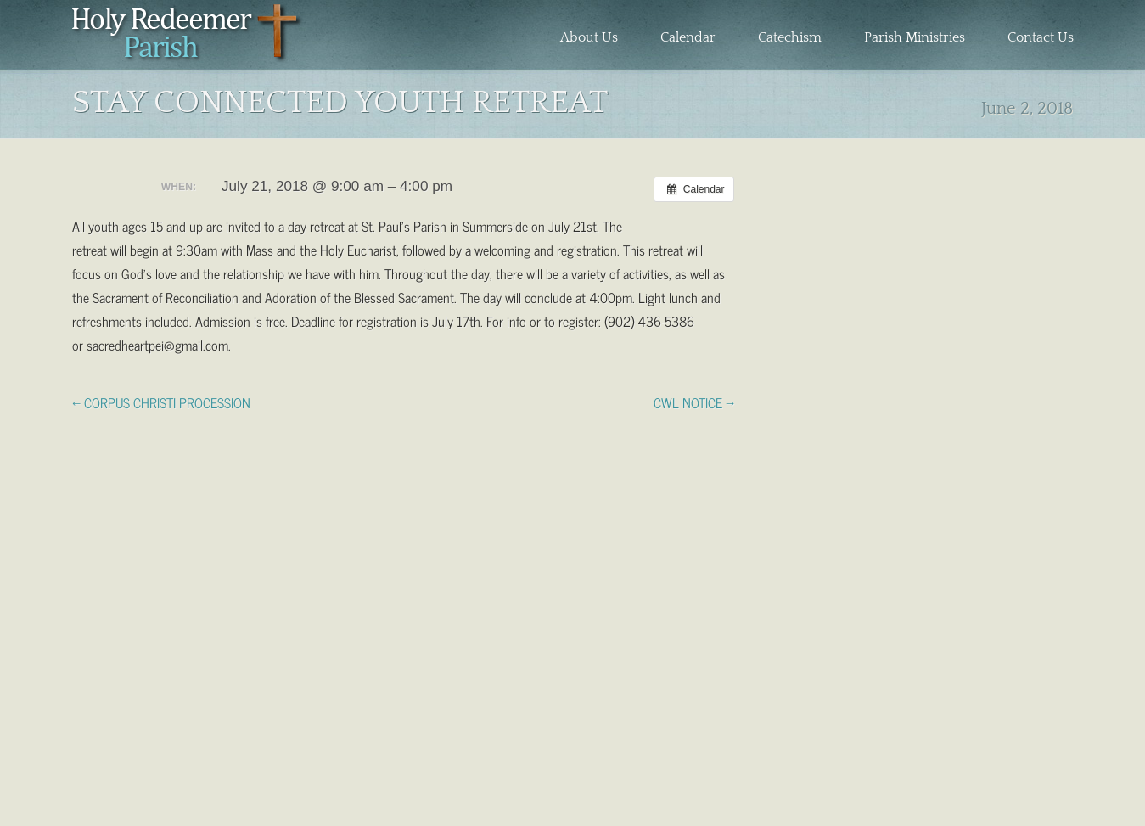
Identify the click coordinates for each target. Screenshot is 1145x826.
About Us (589, 37)
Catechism (790, 37)
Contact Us (1040, 37)
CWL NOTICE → (694, 401)
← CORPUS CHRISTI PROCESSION (161, 401)
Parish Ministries (914, 37)
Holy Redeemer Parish (187, 39)
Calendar (688, 37)
